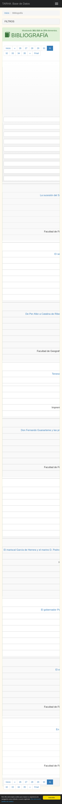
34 (18, 53)
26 (20, 48)
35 (25, 53)
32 (7, 53)
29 (38, 48)
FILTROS (9, 21)
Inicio (6, 13)
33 (13, 53)
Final (36, 53)
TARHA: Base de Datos (16, 3)
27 (26, 48)
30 (44, 48)
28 (32, 48)
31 (50, 48)
